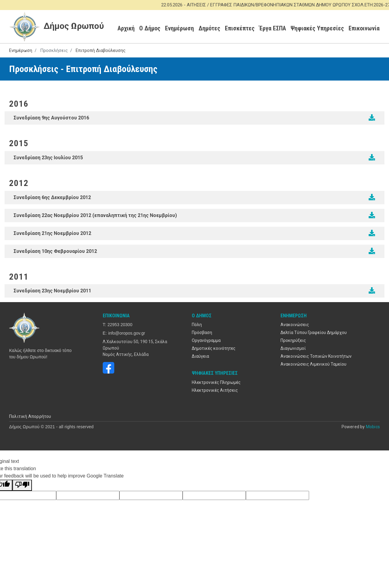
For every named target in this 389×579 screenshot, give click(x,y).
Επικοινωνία (364, 28)
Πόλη (197, 324)
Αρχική (126, 28)
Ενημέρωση (179, 28)
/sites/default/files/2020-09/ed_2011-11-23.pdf (372, 290)
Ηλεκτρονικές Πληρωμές (216, 382)
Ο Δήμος (149, 28)
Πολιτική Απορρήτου (30, 416)
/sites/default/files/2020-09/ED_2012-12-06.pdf (372, 197)
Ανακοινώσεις (295, 324)
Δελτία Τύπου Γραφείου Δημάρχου (314, 332)
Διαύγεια (200, 356)
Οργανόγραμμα (206, 340)
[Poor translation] (22, 485)
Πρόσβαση (202, 332)
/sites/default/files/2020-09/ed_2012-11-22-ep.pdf (372, 215)
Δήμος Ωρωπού (56, 26)
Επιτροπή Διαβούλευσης (101, 50)
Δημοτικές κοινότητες (214, 348)
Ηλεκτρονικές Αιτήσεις (215, 390)
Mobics (373, 426)
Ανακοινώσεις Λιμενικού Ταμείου (313, 364)
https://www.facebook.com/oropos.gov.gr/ (108, 368)
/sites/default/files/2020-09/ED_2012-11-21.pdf (372, 233)
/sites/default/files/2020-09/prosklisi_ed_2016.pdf (372, 117)
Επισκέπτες (240, 28)
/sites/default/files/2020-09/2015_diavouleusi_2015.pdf (372, 157)
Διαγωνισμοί (293, 348)
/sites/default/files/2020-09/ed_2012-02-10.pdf (372, 251)
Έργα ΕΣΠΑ (272, 28)
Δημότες (209, 28)
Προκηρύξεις (293, 340)
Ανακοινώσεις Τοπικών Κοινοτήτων (316, 356)
